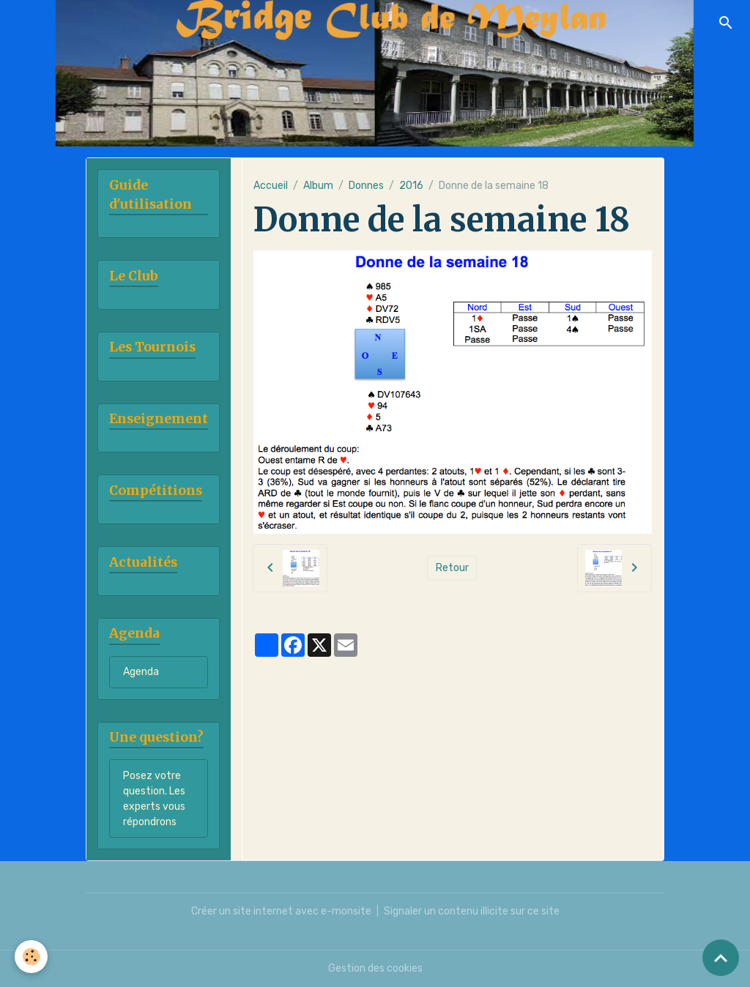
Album (318, 185)
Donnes (366, 185)
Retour (452, 568)
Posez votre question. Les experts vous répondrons (154, 799)
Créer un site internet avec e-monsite (281, 911)
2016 (411, 185)
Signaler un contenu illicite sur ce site (472, 911)
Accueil (270, 185)
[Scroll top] (720, 957)
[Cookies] (31, 956)
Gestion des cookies (375, 968)
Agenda (141, 672)
